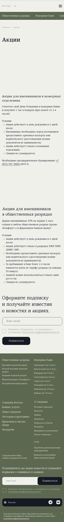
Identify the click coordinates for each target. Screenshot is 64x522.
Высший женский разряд (14, 384)
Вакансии (39, 419)
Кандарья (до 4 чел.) (44, 373)
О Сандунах (41, 402)
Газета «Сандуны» (42, 435)
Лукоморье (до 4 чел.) (44, 365)
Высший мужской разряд (14, 365)
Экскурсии (8, 430)
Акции (37, 415)
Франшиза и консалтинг (46, 431)
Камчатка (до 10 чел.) (44, 389)
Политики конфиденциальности (40, 332)
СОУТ (36, 442)
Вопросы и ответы (43, 423)
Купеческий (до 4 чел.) (45, 369)
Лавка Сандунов (11, 412)
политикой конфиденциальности (16, 518)
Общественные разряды (16, 16)
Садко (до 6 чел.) (42, 381)
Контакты (38, 427)
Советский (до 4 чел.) (44, 377)
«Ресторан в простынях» (16, 417)
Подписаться (16, 341)
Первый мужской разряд (14, 375)
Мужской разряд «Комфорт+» (16, 380)
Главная (6, 27)
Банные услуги (10, 407)
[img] (32, 6)
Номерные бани (45, 16)
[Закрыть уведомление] (61, 512)
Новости (38, 411)
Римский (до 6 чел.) (43, 385)
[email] (32, 321)
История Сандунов (43, 407)
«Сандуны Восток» (12, 403)
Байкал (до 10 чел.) (43, 393)
